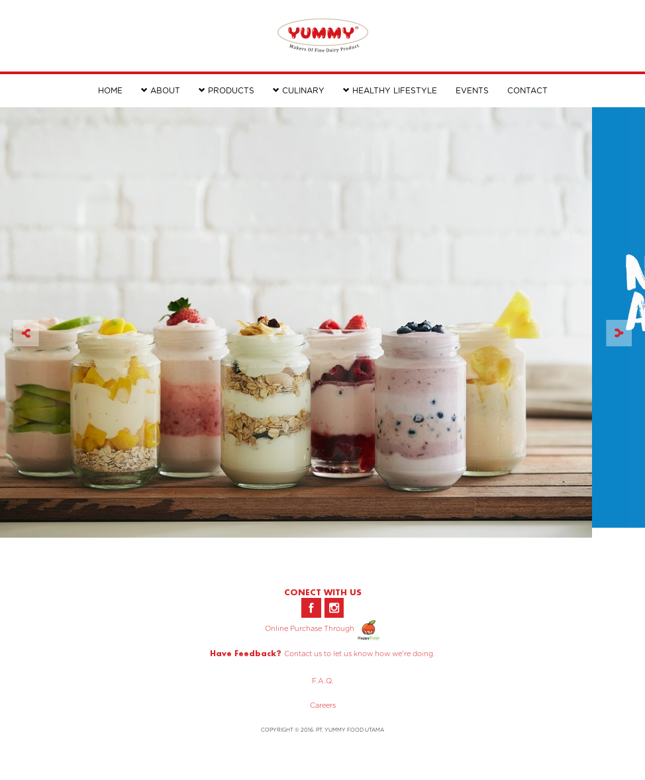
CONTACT (527, 91)
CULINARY (298, 91)
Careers (323, 705)
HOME (110, 91)
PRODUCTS (226, 91)
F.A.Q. (323, 681)
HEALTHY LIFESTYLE (390, 91)
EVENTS (472, 91)
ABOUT (160, 91)
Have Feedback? (245, 653)
